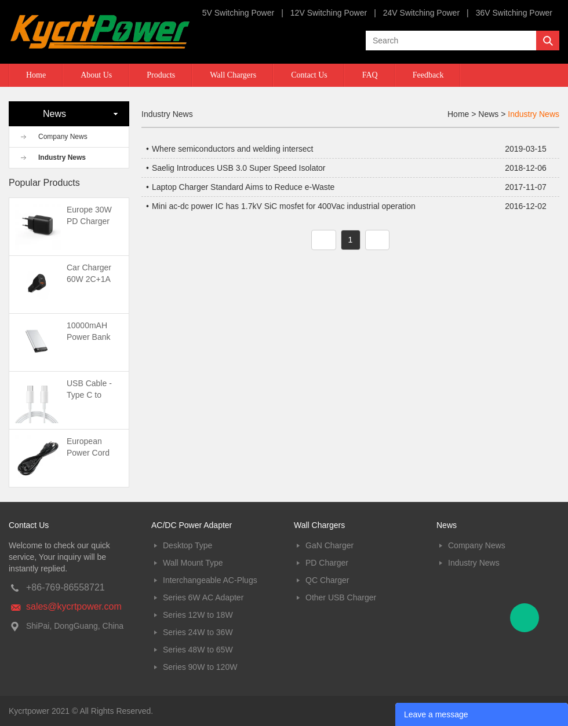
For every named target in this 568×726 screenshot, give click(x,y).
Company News (63, 137)
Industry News (62, 157)
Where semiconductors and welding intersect (233, 148)
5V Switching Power (238, 12)
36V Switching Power (514, 12)
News (488, 114)
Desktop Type (187, 545)
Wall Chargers (233, 75)
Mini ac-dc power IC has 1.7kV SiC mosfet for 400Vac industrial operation (284, 206)
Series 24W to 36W (198, 632)
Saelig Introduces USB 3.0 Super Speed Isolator (239, 168)
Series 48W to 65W (198, 649)
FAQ (370, 75)
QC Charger (327, 580)
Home (36, 75)
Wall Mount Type (193, 562)
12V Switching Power (328, 12)
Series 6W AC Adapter (203, 597)
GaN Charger (329, 545)
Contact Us (309, 75)
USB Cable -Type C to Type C (89, 395)
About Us (96, 75)
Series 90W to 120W (200, 667)
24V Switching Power (421, 12)
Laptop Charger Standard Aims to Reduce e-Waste (243, 187)
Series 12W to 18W (198, 614)
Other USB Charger (340, 597)
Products (161, 75)
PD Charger (326, 562)
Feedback (428, 75)
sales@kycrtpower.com (74, 606)
